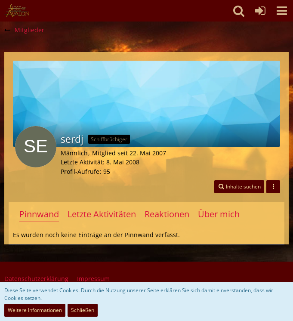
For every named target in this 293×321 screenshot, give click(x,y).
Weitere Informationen (35, 310)
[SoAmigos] (17, 10)
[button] (281, 10)
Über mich (219, 214)
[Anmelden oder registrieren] (260, 10)
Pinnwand (39, 214)
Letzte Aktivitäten (102, 214)
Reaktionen (167, 214)
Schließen (82, 310)
